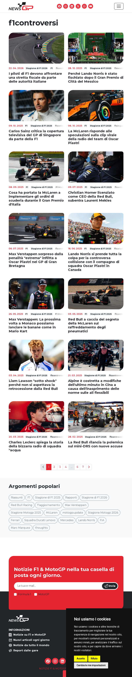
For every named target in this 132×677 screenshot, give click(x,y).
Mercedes (66, 520)
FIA (102, 520)
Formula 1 (24, 594)
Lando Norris (86, 520)
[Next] (89, 467)
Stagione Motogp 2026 (103, 512)
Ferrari (15, 520)
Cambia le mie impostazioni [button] (91, 665)
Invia (109, 586)
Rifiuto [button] (94, 658)
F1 (29, 497)
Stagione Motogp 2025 (26, 512)
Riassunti (17, 497)
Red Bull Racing (21, 505)
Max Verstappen (75, 505)
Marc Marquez (20, 527)
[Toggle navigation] (118, 6)
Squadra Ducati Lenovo (39, 520)
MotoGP (43, 594)
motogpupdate (72, 512)
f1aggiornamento (48, 505)
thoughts (41, 527)
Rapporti (71, 497)
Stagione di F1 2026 (94, 497)
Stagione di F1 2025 (47, 497)
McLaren (52, 512)
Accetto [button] (81, 658)
